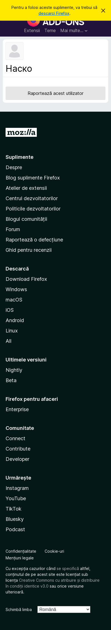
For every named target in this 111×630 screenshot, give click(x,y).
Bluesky (15, 519)
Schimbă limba (19, 609)
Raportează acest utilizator (55, 93)
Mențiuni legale (20, 557)
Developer (17, 459)
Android (15, 320)
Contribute (18, 449)
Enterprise (17, 409)
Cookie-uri (54, 551)
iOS (10, 310)
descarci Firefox (53, 13)
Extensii (32, 30)
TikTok (13, 509)
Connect (15, 438)
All (8, 341)
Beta (11, 380)
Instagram (17, 488)
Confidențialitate (21, 551)
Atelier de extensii (26, 188)
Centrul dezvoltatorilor (32, 198)
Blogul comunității (26, 219)
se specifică (68, 568)
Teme (50, 30)
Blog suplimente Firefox (33, 178)
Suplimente (19, 157)
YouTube (16, 498)
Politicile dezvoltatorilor (33, 209)
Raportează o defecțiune (34, 240)
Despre (14, 167)
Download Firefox (26, 279)
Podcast (15, 529)
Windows (16, 289)
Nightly (14, 370)
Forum (13, 229)
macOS (14, 300)
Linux (12, 331)
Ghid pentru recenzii (29, 250)
